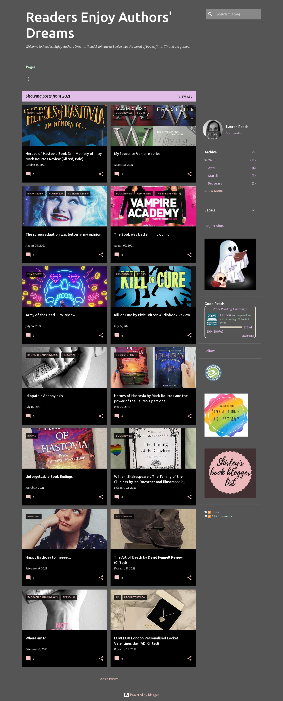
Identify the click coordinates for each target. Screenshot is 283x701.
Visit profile (234, 133)
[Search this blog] (238, 14)
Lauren (225, 315)
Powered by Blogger (141, 695)
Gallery (178, 78)
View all (185, 97)
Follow (210, 351)
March (213, 176)
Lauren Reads (237, 127)
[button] (101, 174)
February (215, 183)
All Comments (220, 516)
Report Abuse (215, 226)
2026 (208, 160)
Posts (30, 78)
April (212, 168)
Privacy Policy (151, 78)
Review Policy (119, 78)
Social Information (84, 78)
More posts (109, 680)
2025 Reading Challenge (230, 309)
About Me (51, 78)
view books (248, 335)
